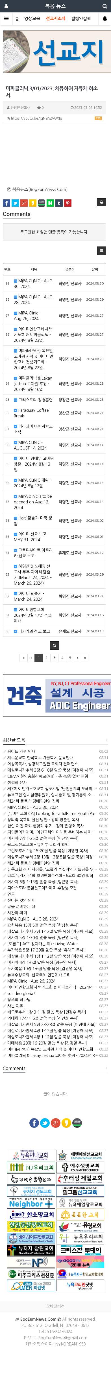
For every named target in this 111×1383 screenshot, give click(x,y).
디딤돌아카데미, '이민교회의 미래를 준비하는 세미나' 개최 (54, 832)
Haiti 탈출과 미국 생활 (33, 521)
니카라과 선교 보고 (32, 631)
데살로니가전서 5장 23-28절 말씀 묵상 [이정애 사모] (49, 1025)
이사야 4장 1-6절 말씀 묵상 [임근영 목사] (40, 962)
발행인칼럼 (81, 18)
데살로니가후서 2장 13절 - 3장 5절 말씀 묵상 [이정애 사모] (54, 857)
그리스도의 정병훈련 (33, 400)
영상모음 (32, 18)
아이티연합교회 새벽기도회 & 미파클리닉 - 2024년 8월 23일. (33, 334)
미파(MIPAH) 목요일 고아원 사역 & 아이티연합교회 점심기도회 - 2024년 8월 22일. (33, 359)
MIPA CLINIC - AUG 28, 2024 (33, 300)
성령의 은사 (15, 783)
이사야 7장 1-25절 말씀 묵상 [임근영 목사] (41, 838)
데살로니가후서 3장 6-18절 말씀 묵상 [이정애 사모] (48, 770)
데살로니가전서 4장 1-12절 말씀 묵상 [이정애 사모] (48, 1031)
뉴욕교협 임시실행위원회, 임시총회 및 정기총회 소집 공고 (53, 795)
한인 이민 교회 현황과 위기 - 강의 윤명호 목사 (43, 826)
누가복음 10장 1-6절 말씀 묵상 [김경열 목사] (42, 969)
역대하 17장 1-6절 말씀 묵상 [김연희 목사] (41, 1018)
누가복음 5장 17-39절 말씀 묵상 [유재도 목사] (44, 950)
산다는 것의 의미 (19, 900)
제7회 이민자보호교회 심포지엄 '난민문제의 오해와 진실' (52, 789)
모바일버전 (55, 1306)
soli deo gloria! (19, 994)
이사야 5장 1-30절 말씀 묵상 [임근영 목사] (41, 938)
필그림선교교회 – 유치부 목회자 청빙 (36, 845)
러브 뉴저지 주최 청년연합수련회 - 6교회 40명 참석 (48, 876)
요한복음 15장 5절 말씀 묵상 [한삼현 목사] (41, 925)
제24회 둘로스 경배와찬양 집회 (31, 801)
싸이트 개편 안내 (19, 752)
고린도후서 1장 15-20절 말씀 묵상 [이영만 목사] (45, 851)
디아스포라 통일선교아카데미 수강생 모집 (40, 888)
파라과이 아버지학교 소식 (33, 429)
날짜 (95, 269)
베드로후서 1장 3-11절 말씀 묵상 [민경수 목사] (44, 1012)
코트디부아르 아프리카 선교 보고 (33, 553)
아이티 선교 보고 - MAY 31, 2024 (31, 537)
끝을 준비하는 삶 (19, 907)
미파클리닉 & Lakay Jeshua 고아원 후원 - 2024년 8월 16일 (33, 383)
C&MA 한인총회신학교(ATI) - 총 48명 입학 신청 (45, 776)
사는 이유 (13, 1006)
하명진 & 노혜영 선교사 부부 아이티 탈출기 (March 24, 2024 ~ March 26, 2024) (33, 574)
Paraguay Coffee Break (31, 413)
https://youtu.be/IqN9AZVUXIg (54, 118)
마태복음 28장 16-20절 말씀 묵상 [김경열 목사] (45, 1043)
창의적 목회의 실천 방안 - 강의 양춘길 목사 (41, 820)
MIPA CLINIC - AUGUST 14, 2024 (30, 445)
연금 (9, 894)
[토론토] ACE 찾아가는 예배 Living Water (40, 944)
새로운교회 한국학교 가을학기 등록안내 (38, 758)
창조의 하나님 (17, 1000)
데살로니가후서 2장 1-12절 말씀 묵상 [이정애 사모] (48, 931)
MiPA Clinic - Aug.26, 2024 (27, 316)
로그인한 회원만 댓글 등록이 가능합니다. (54, 232)
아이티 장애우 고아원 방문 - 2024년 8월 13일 (34, 464)
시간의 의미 (15, 913)
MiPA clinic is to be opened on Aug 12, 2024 (33, 502)
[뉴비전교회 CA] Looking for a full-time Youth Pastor (52, 814)
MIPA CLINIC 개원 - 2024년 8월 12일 (32, 483)
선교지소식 (56, 18)
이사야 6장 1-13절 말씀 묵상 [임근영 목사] (41, 882)
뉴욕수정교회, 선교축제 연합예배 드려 (37, 975)
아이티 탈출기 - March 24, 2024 (29, 596)
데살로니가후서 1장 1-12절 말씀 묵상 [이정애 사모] (48, 956)
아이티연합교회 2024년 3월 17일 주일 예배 (32, 615)
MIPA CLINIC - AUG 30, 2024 (33, 284)
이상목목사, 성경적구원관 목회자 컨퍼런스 (40, 764)
